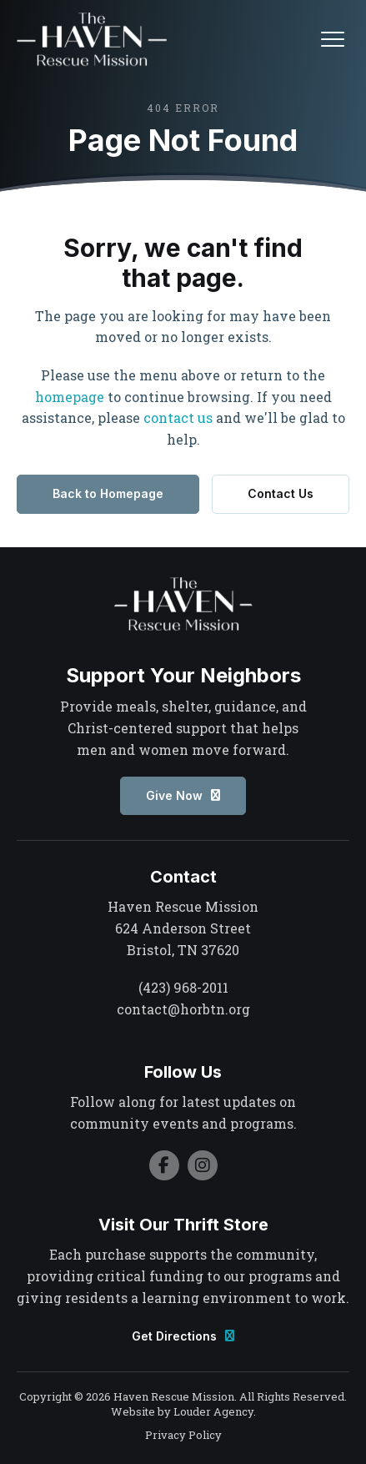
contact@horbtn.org (183, 1009)
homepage (69, 396)
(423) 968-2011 (183, 987)
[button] (332, 39)
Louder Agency (213, 1411)
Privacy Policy (183, 1434)
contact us (178, 417)
